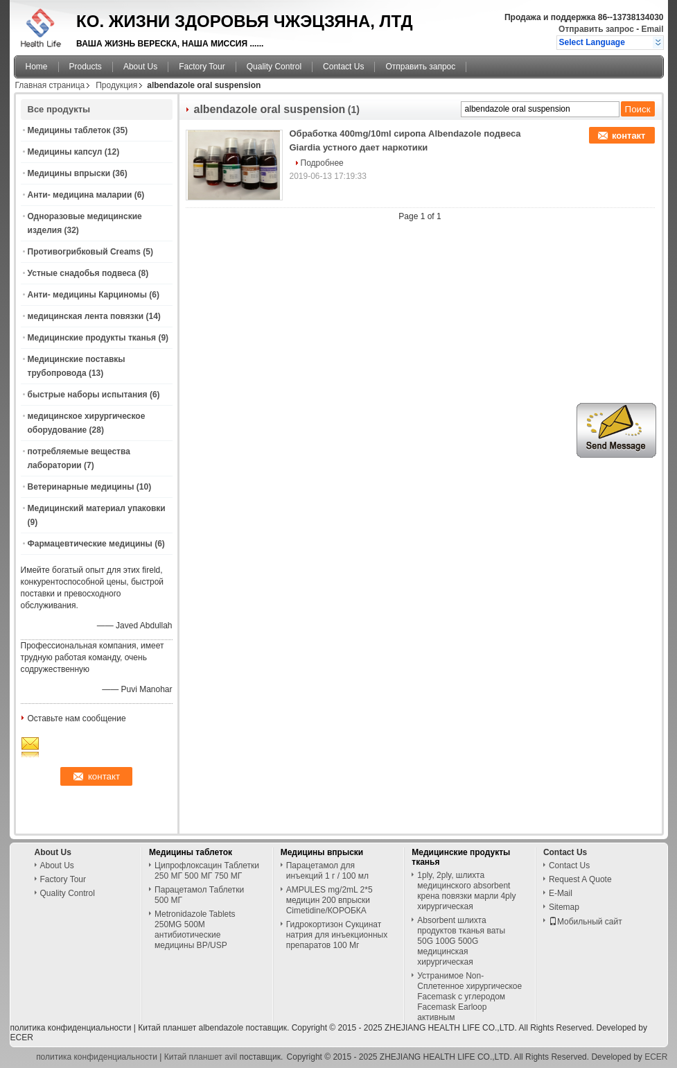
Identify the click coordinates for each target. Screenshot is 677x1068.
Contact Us (343, 66)
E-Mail (560, 893)
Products (85, 66)
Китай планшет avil (200, 1057)
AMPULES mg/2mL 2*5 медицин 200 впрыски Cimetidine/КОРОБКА (329, 900)
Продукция (116, 85)
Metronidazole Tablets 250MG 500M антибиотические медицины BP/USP (195, 929)
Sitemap (564, 907)
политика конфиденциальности (71, 1028)
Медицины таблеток (69, 130)
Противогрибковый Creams (84, 252)
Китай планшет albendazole (190, 1028)
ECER (21, 1037)
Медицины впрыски (69, 173)
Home (37, 66)
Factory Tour (202, 66)
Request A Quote (580, 879)
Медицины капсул (65, 152)
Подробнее (322, 163)
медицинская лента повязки (86, 316)
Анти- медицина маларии (80, 195)
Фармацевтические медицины (90, 544)
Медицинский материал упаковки (97, 508)
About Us (140, 66)
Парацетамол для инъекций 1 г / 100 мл (327, 871)
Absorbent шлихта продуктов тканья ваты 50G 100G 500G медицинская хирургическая (461, 941)
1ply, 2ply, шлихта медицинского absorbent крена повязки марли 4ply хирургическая (466, 890)
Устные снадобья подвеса (82, 273)
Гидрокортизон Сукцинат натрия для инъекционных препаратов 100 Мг (336, 935)
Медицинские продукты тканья (92, 338)
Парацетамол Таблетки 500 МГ (199, 895)
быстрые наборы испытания (88, 394)
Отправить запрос (597, 29)
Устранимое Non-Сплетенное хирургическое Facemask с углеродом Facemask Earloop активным (469, 996)
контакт (629, 135)
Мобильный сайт (585, 922)
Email (652, 29)
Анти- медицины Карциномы (87, 295)
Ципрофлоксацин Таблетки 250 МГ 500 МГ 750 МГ (207, 871)
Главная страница (50, 85)
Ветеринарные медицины (81, 487)
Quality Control (274, 66)
